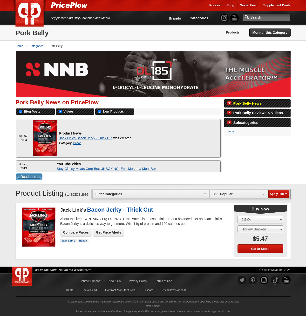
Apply (278, 194)
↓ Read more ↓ (29, 177)
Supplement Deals (277, 5)
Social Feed (249, 5)
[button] (153, 178)
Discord (149, 290)
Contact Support (90, 281)
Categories (199, 18)
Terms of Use (163, 281)
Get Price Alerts (108, 232)
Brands (175, 18)
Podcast (215, 5)
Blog (230, 5)
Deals (70, 290)
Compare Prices (76, 232)
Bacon (231, 131)
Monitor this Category (269, 32)
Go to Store (260, 249)
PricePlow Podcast (174, 290)
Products (232, 32)
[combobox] (150, 194)
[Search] (266, 17)
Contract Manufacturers (120, 290)
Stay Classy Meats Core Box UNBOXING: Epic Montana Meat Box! (107, 169)
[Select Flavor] (260, 229)
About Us (115, 281)
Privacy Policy (138, 281)
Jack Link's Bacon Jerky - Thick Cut (85, 138)
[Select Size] (260, 219)
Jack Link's (68, 240)
